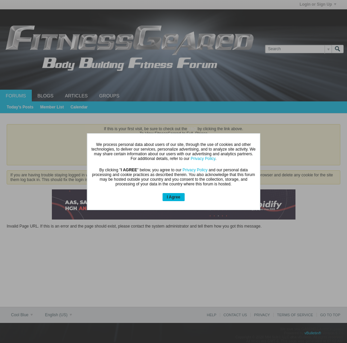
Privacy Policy (203, 158)
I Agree (173, 197)
